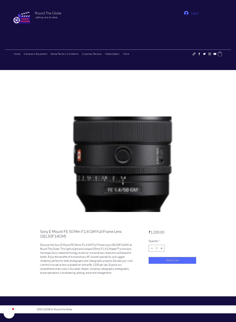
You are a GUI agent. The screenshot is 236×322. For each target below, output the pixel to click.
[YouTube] (215, 54)
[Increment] (162, 248)
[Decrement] (151, 248)
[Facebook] (199, 54)
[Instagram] (209, 54)
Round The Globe (48, 13)
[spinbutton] (157, 248)
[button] (220, 53)
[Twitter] (204, 54)
